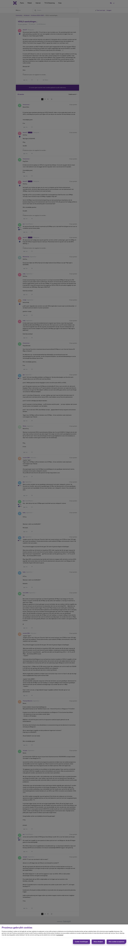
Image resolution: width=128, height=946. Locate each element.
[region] (64, 935)
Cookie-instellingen (81, 941)
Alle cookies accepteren (116, 941)
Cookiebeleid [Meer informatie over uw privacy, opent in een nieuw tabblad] (59, 935)
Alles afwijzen (98, 941)
